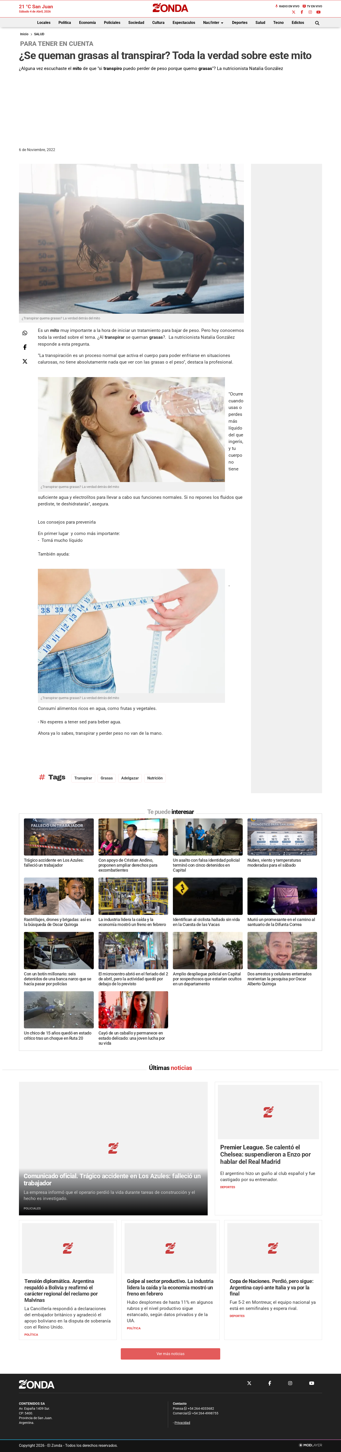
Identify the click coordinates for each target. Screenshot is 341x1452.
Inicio (24, 34)
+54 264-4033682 (199, 1409)
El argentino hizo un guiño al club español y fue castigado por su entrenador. (267, 1176)
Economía (87, 22)
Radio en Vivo (287, 6)
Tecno (278, 22)
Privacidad (182, 1423)
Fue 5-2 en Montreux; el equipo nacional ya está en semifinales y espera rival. (273, 1305)
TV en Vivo (312, 6)
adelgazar (130, 778)
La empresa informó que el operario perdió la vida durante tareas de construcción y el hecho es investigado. (109, 1195)
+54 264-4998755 (203, 1413)
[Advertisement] (170, 107)
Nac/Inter (214, 23)
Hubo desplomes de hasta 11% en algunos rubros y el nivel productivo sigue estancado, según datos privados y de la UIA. (170, 1312)
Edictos (298, 22)
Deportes (239, 22)
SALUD (39, 34)
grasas (107, 778)
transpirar (83, 778)
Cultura (158, 22)
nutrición (155, 778)
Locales (43, 22)
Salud (260, 22)
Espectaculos (184, 22)
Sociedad (136, 22)
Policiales (112, 22)
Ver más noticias (170, 1354)
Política (64, 22)
